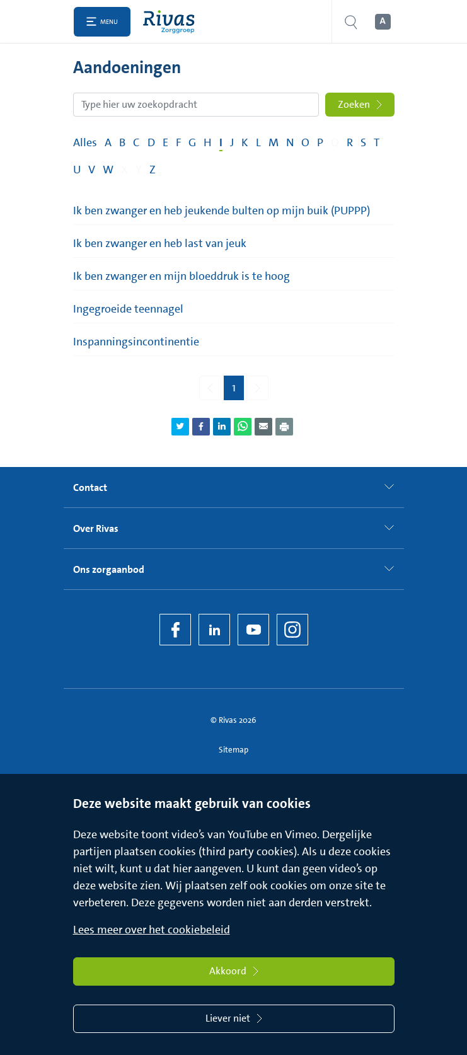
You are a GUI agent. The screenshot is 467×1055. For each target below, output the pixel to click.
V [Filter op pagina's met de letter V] (91, 169)
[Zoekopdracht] (196, 105)
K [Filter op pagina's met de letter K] (244, 142)
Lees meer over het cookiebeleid (151, 929)
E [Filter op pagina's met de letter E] (165, 142)
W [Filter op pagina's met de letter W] (108, 169)
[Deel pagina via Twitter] (180, 426)
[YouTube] (253, 629)
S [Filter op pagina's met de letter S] (363, 142)
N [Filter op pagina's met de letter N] (290, 142)
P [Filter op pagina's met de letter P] (320, 142)
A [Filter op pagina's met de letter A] (108, 142)
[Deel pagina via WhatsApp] (242, 426)
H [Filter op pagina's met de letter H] (208, 142)
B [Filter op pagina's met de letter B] (122, 142)
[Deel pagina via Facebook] (201, 426)
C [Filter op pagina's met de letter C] (136, 142)
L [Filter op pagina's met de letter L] (258, 142)
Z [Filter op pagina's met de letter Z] (152, 169)
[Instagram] (292, 629)
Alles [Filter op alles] (85, 142)
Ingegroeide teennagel (128, 308)
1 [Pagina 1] (234, 387)
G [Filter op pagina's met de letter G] (192, 142)
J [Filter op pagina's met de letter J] (232, 142)
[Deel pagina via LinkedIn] (222, 426)
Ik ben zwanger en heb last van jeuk (159, 243)
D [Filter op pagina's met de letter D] (151, 142)
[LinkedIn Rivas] (214, 629)
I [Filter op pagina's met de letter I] (220, 142)
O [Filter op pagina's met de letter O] (305, 142)
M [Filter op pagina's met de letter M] (273, 142)
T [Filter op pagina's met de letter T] (376, 142)
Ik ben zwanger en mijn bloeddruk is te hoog (181, 276)
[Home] (172, 22)
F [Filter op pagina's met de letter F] (178, 142)
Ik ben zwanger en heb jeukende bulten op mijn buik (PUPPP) (221, 210)
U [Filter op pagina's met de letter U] (77, 169)
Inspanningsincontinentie (136, 341)
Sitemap (233, 749)
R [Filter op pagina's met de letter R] (350, 142)
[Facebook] (175, 629)
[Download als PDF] (284, 426)
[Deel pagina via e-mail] (263, 426)
